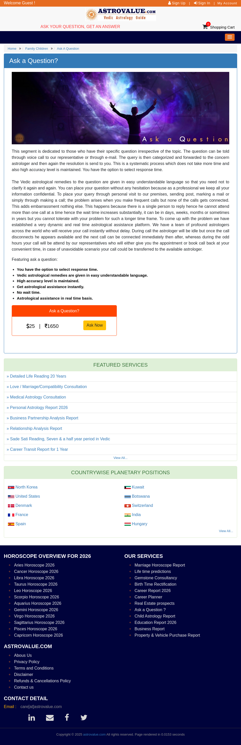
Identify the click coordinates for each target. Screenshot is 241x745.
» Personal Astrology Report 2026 (37, 407)
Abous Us (23, 655)
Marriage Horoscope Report (160, 565)
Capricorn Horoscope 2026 (38, 635)
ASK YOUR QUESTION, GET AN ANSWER (80, 26)
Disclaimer (23, 674)
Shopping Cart (222, 27)
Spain (20, 524)
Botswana (140, 496)
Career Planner (149, 597)
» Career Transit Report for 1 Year (37, 449)
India (136, 514)
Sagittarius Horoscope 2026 (39, 622)
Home (12, 48)
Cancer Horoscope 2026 (36, 571)
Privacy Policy (27, 662)
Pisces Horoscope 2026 (35, 629)
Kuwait (137, 487)
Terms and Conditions (34, 668)
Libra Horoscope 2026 (34, 578)
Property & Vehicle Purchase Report (167, 635)
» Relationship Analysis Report (34, 428)
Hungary (139, 524)
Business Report (150, 629)
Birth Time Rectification (156, 584)
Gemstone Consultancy (156, 578)
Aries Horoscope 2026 (34, 565)
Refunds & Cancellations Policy (42, 681)
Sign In (204, 3)
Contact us (23, 687)
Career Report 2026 (153, 590)
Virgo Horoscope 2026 (34, 616)
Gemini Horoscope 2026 (36, 610)
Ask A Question (68, 48)
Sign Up (178, 3)
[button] (230, 37)
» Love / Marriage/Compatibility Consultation (47, 386)
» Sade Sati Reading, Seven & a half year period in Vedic (58, 439)
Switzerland (142, 505)
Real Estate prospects (155, 603)
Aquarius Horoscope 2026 (37, 603)
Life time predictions (153, 571)
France (21, 514)
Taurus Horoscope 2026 (36, 584)
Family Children (36, 48)
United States (27, 496)
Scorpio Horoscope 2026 (36, 597)
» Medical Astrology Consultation (36, 397)
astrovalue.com (94, 734)
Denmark (23, 505)
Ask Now (95, 325)
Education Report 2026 (156, 622)
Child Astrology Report (155, 616)
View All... (120, 458)
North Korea (26, 487)
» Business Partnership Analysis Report (42, 418)
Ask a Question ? (150, 610)
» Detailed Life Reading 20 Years (36, 376)
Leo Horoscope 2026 (33, 590)
